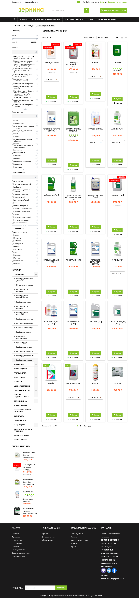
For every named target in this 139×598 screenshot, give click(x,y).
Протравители (17, 543)
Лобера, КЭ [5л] (73, 260)
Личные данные (77, 534)
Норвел (95, 62)
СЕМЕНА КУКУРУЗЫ (22, 390)
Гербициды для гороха (24, 319)
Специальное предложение (46, 19)
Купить (51, 97)
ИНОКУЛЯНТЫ (19, 377)
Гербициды (16, 534)
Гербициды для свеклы (24, 356)
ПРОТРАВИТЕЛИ (20, 373)
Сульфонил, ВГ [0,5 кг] (51, 323)
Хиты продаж (108, 37)
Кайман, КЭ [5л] (51, 195)
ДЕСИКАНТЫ (19, 382)
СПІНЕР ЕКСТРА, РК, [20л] (117, 323)
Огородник (28, 492)
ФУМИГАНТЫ (19, 416)
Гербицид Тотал (30, 465)
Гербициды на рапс (23, 332)
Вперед (88, 426)
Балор (95, 383)
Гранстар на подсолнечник (21, 337)
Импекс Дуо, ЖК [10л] (95, 196)
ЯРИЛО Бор (28, 480)
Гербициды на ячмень (24, 323)
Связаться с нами (107, 19)
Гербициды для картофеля (22, 313)
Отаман (117, 62)
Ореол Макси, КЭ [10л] (51, 261)
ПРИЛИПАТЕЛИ (20, 420)
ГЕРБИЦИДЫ (19, 274)
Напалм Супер (73, 383)
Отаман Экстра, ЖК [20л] (73, 130)
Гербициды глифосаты (24, 351)
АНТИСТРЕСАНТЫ (21, 435)
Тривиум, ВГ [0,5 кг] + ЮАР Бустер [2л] (73, 197)
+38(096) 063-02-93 (109, 557)
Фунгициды (16, 537)
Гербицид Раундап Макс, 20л (73, 64)
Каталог (24, 19)
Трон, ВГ (117, 383)
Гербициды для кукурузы (22, 290)
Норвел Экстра (95, 129)
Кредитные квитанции (79, 540)
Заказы (74, 537)
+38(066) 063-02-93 (109, 553)
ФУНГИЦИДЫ (19, 364)
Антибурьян (117, 129)
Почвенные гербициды (24, 285)
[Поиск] (69, 10)
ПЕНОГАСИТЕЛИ (20, 440)
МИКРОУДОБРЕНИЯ (22, 386)
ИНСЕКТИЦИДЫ (20, 369)
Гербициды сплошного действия (24, 279)
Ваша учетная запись (83, 527)
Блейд (51, 383)
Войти (102, 2)
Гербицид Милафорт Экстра (95, 262)
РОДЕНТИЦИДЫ (20, 405)
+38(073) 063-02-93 (109, 560)
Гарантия (45, 534)
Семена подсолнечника (20, 553)
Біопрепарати (19, 425)
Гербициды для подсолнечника (22, 296)
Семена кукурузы (18, 556)
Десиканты (16, 546)
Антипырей (117, 260)
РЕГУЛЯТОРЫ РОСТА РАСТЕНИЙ (22, 411)
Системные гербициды (24, 327)
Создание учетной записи (117, 2)
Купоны (74, 546)
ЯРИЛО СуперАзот (30, 452)
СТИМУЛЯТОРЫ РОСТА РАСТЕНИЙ (23, 430)
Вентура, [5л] (95, 322)
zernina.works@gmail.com (112, 579)
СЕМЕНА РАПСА (20, 401)
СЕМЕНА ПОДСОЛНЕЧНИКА (21, 396)
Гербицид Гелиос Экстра (51, 130)
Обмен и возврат (48, 540)
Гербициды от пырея (24, 360)
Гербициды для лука (23, 347)
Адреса (74, 543)
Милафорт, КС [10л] (73, 323)
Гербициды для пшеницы (22, 307)
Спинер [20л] (117, 195)
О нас (91, 19)
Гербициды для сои (23, 302)
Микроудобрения (18, 550)
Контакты (106, 527)
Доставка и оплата (74, 19)
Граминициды (21, 342)
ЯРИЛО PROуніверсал (30, 509)
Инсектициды (17, 540)
